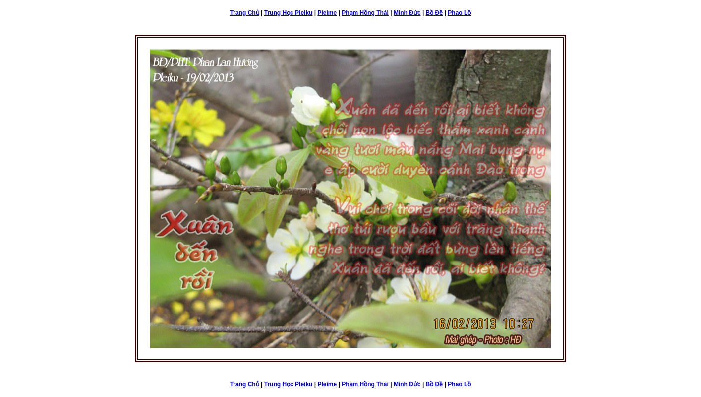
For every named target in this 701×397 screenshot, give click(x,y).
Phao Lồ (459, 12)
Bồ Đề (434, 12)
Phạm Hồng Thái (365, 12)
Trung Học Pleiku (288, 12)
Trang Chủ (244, 12)
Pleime (327, 12)
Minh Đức (407, 12)
